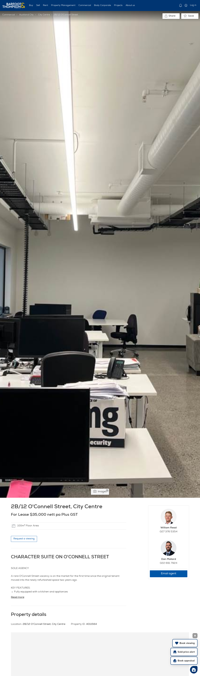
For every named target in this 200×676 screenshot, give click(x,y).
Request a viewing (24, 539)
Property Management (63, 5)
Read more (17, 597)
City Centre (44, 15)
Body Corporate (102, 5)
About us (130, 5)
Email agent (168, 573)
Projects (118, 5)
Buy (31, 5)
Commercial (84, 5)
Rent (45, 5)
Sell (38, 5)
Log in (193, 5)
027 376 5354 (168, 532)
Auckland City (26, 15)
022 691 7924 (168, 563)
